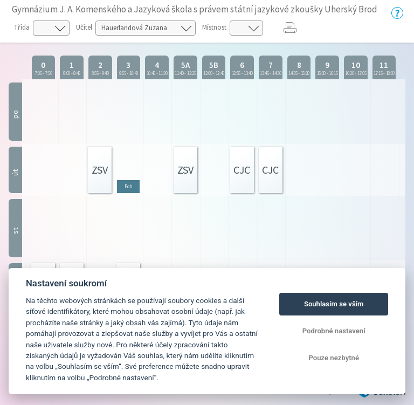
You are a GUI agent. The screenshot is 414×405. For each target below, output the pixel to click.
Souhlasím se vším (334, 304)
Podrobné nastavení (333, 331)
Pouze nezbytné (333, 358)
